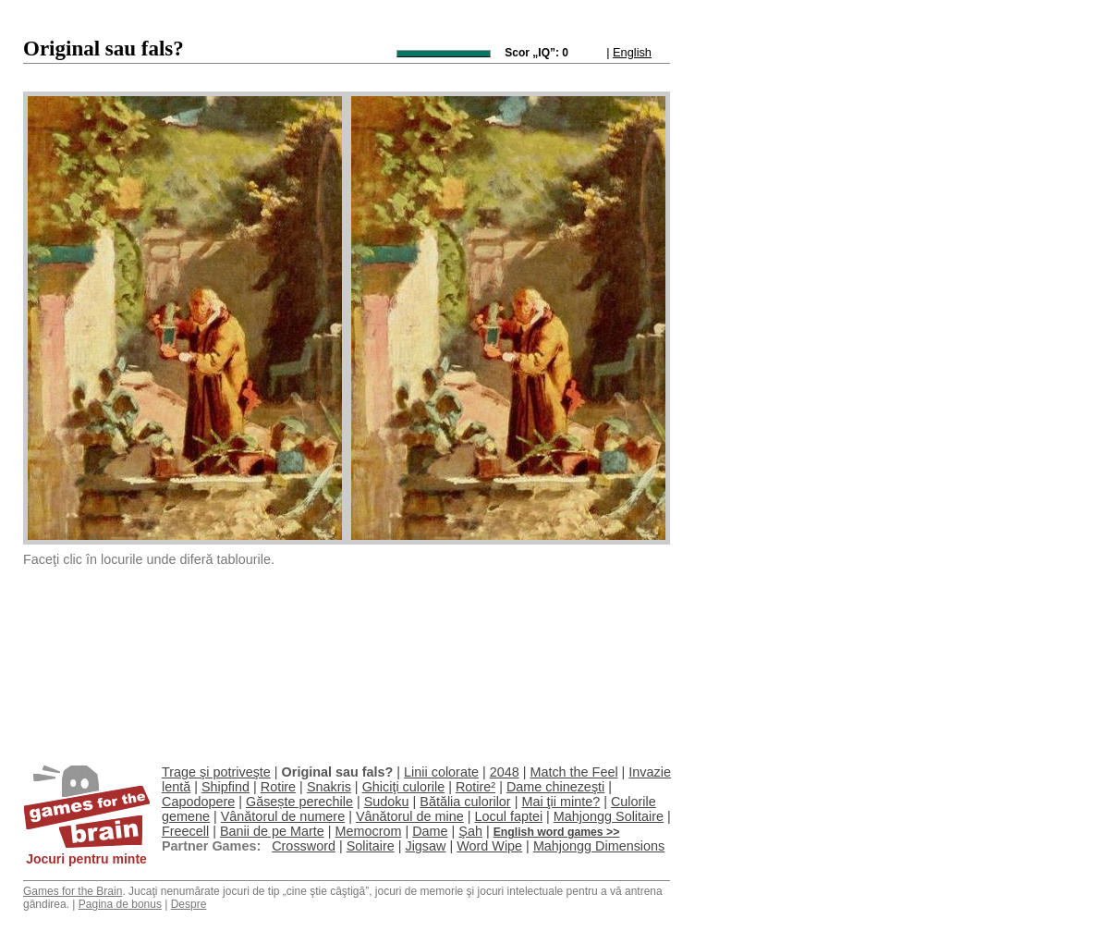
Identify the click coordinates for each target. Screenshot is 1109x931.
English (632, 52)
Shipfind (225, 786)
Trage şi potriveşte (216, 772)
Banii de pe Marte (272, 831)
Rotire (278, 786)
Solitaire (371, 846)
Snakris (329, 786)
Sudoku (386, 801)
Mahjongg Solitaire (609, 816)
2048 (504, 772)
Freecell (185, 831)
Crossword (303, 846)
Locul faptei (508, 816)
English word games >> (557, 832)
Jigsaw (425, 846)
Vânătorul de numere (283, 816)
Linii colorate (441, 772)
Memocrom (368, 831)
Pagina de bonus (120, 904)
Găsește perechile (299, 801)
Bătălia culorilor (465, 801)
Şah (470, 831)
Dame (429, 831)
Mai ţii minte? (560, 801)
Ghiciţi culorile (403, 786)
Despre (189, 904)
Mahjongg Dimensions (598, 846)
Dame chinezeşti (555, 786)
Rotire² (475, 786)
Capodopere (198, 801)
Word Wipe (489, 846)
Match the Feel (573, 772)
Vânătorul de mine (410, 816)
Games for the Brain (72, 891)
